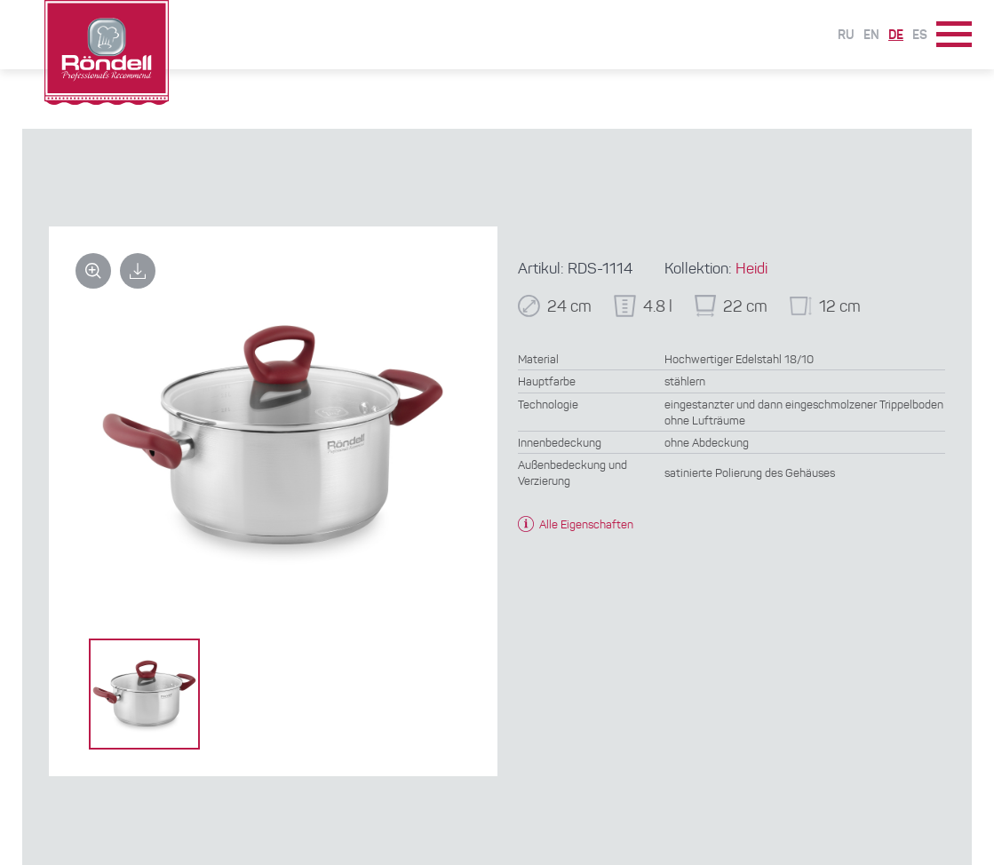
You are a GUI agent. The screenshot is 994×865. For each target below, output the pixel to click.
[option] (144, 694)
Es (919, 35)
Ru (846, 35)
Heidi (751, 269)
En (871, 35)
